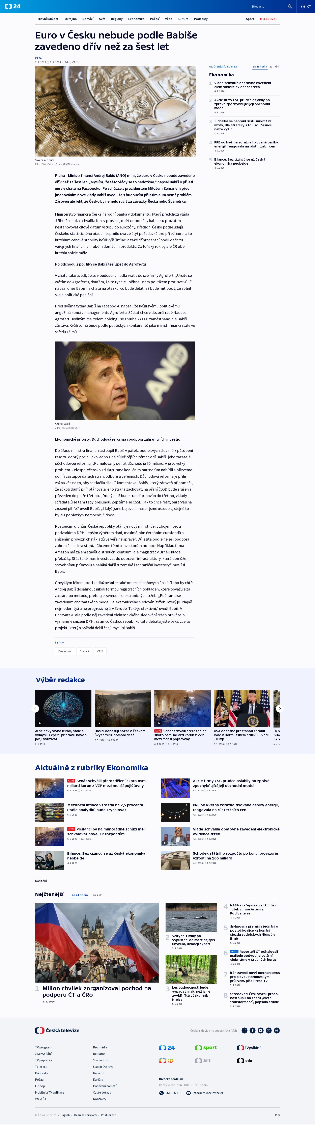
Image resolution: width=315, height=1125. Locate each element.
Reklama (99, 1055)
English (65, 1116)
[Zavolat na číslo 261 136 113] (170, 1093)
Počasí (155, 19)
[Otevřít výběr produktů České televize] (306, 6)
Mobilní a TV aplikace (49, 1093)
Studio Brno (101, 1061)
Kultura (183, 19)
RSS (277, 1116)
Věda (168, 19)
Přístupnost (108, 1116)
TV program (43, 1048)
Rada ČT (98, 1074)
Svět (102, 19)
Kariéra (98, 1080)
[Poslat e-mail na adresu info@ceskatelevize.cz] (204, 1093)
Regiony (117, 19)
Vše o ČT (41, 1100)
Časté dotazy (102, 1093)
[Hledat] (290, 6)
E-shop (40, 1087)
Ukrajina (71, 19)
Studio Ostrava (103, 1068)
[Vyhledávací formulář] (272, 6)
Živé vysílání (43, 1055)
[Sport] (250, 19)
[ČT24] (12, 6)
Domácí (87, 19)
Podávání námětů (105, 1087)
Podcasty (201, 19)
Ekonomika (136, 19)
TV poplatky (43, 1061)
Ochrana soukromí (85, 1116)
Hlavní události (48, 19)
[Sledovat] (268, 19)
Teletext (41, 1068)
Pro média (100, 1048)
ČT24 (38, 58)
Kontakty (99, 1100)
